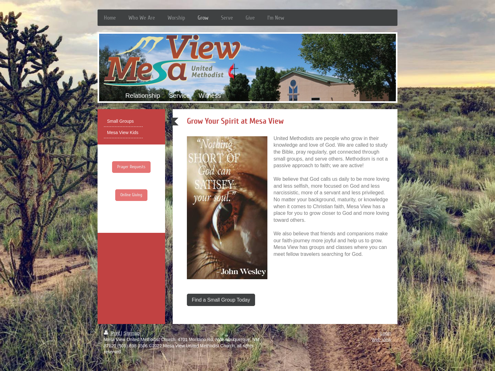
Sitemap (131, 333)
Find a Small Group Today (221, 300)
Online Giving (131, 194)
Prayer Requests (131, 166)
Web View (381, 339)
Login (385, 333)
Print (112, 333)
